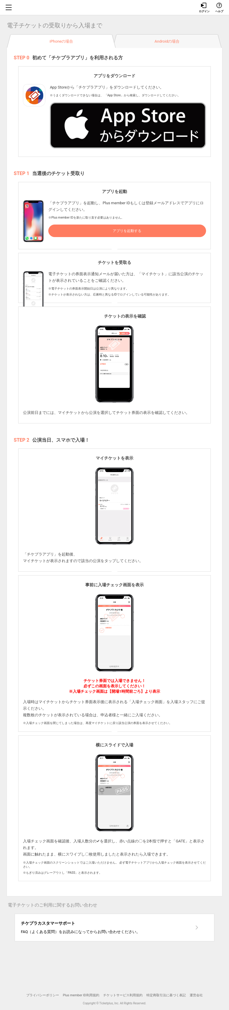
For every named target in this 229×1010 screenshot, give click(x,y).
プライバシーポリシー (42, 995)
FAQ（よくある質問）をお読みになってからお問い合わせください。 (105, 927)
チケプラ (114, 7)
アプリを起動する (127, 231)
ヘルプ (219, 8)
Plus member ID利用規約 (81, 995)
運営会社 (196, 995)
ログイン (204, 8)
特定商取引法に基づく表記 (166, 995)
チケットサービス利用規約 (123, 995)
